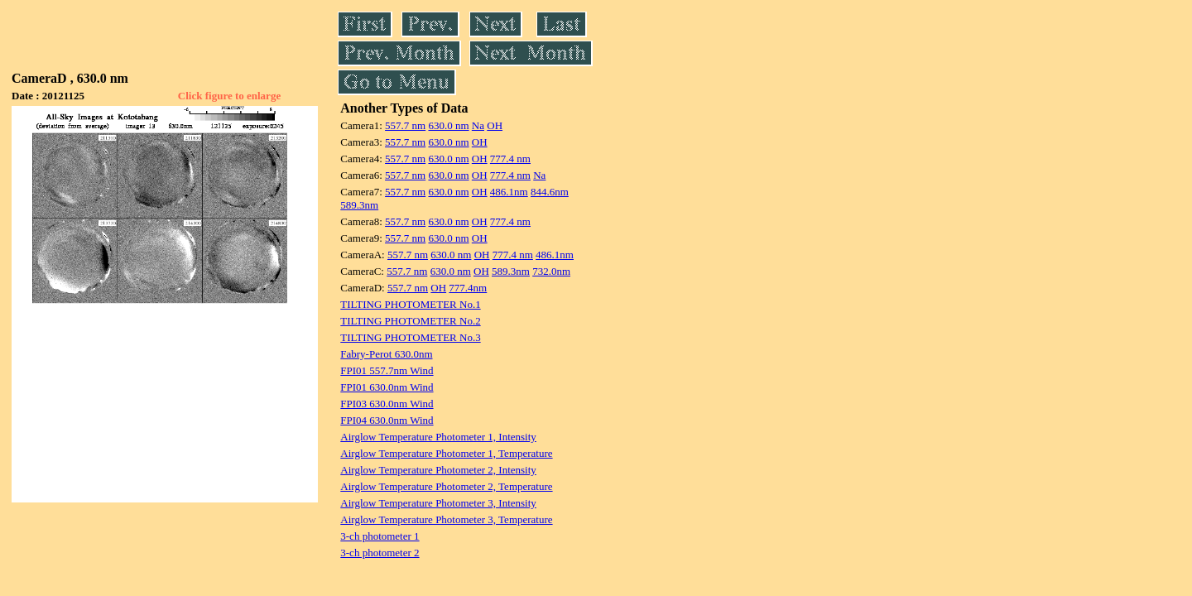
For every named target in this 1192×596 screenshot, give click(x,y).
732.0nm (551, 271)
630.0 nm (448, 125)
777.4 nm (510, 158)
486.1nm (509, 191)
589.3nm (359, 205)
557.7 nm (405, 125)
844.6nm (550, 191)
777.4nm (468, 287)
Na (478, 125)
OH (494, 125)
